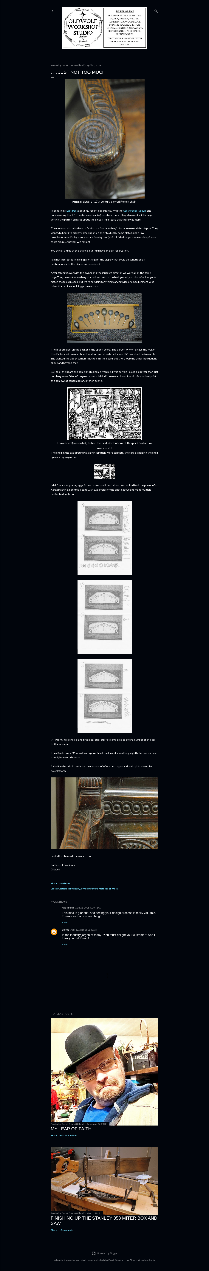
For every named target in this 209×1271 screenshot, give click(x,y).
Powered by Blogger (104, 1253)
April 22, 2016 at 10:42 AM (88, 907)
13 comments (66, 1230)
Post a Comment (68, 1135)
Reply (65, 922)
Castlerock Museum (134, 210)
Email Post (64, 883)
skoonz (65, 930)
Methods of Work (108, 888)
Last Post (72, 210)
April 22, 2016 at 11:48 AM (84, 930)
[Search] (156, 10)
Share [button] (54, 883)
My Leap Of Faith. (72, 1128)
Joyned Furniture (89, 888)
